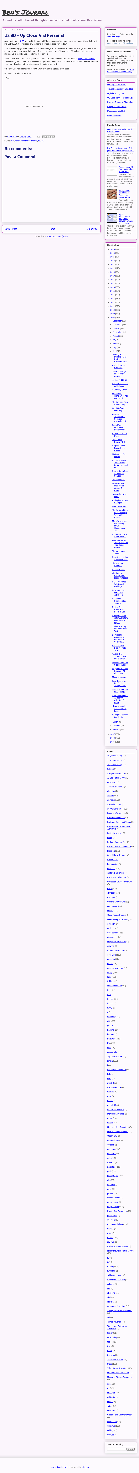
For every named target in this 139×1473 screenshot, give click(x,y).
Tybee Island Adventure (117, 1368)
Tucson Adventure (115, 1359)
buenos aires (112, 864)
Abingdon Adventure (116, 773)
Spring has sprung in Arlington (120, 716)
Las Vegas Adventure (116, 1070)
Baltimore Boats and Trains (119, 822)
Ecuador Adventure (115, 950)
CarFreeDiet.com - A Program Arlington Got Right (120, 699)
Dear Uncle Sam (119, 506)
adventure (111, 782)
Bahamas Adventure (116, 813)
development (112, 933)
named (110, 1123)
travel (109, 1350)
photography (112, 1176)
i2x (108, 1043)
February (117, 726)
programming (113, 1207)
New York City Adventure (118, 1127)
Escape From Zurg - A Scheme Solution (120, 473)
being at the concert (86, 59)
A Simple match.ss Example (120, 501)
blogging (111, 851)
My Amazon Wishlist (116, 111)
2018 (112, 279)
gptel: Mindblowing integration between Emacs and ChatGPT (126, 218)
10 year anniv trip (114, 756)
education (111, 955)
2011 (112, 306)
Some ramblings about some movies (119, 373)
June (115, 344)
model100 (111, 1105)
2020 (112, 272)
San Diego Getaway (116, 1280)
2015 (112, 291)
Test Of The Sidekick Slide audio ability (119, 656)
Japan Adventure (114, 1056)
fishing (110, 981)
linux (109, 1078)
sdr (108, 1288)
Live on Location (114, 115)
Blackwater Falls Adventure (119, 846)
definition (111, 924)
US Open (111, 1393)
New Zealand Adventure (117, 1131)
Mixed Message (119, 677)
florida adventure (114, 986)
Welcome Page (114, 36)
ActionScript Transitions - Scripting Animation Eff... (119, 417)
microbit (110, 1092)
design (110, 928)
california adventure (115, 873)
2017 (112, 283)
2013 (112, 298)
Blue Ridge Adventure (116, 855)
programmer (112, 1202)
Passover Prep (118, 569)
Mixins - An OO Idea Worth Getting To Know (118, 486)
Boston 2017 (112, 860)
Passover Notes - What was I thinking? (119, 584)
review (41, 141)
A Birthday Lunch (119, 390)
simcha (110, 1302)
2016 (112, 287)
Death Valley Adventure (117, 919)
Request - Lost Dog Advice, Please (118, 448)
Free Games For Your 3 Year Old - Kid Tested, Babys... (120, 543)
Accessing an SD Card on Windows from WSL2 (126, 169)
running (110, 1266)
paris (109, 1171)
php (109, 1180)
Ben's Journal (25, 12)
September (118, 332)
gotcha (110, 1025)
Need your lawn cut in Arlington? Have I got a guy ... (120, 619)
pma (109, 1189)
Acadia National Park (116, 778)
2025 (112, 253)
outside (110, 1158)
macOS (110, 1083)
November (117, 324)
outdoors (111, 1149)
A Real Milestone (119, 380)
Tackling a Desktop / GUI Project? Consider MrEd (119, 358)
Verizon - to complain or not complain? (120, 395)
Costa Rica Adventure (116, 915)
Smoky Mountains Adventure (119, 1310)
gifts (109, 1021)
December (117, 321)
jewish (110, 1061)
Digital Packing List (115, 93)
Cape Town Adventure (116, 877)
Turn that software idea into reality (120, 70)
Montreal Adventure (115, 1109)
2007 (112, 734)
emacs (110, 964)
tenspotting (112, 1337)
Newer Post (10, 229)
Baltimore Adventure (116, 817)
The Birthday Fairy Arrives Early (120, 403)
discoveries (112, 937)
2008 (112, 317)
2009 (112, 314)
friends (110, 999)
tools (109, 1342)
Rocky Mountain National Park (120, 1251)
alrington (111, 791)
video (109, 1406)
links (109, 1074)
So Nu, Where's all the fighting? (120, 690)
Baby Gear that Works (116, 106)
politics (110, 1193)
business (111, 868)
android (110, 795)
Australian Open (114, 804)
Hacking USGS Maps (116, 84)
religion (110, 1229)
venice (110, 1401)
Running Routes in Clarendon (120, 102)
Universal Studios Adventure (119, 1377)
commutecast (113, 906)
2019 (112, 276)
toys (109, 1346)
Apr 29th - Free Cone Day (118, 366)
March (116, 722)
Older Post (92, 229)
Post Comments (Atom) (57, 236)
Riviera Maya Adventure (117, 1246)
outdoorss (111, 1153)
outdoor (110, 1145)
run (108, 1262)
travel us (111, 1355)
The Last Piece (118, 480)
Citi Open (111, 897)
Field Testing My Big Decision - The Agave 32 (119, 683)
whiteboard (112, 1421)
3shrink (110, 769)
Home (52, 229)
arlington (111, 800)
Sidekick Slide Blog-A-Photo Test (119, 648)
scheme (110, 1284)
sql (108, 1317)
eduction (111, 959)
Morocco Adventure (115, 1114)
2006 (112, 738)
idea (109, 1047)
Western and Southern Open (119, 1415)
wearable (111, 1410)
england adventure (115, 968)
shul (109, 1297)
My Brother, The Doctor (119, 455)
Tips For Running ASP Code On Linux (119, 708)
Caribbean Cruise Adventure (119, 882)
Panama (111, 1162)
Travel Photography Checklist (120, 89)
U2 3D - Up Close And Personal (119, 535)
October (116, 328)
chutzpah (111, 893)
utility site (111, 1397)
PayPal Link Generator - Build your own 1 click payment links (120, 149)
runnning (111, 1271)
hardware (111, 1039)
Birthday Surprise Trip (116, 842)
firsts (109, 977)
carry (109, 888)
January (116, 729)
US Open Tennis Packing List (119, 98)
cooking (110, 911)
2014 (112, 295)
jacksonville (112, 1052)
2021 (112, 268)
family (109, 972)
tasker (110, 1333)
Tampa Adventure (114, 1322)
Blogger (85, 1467)
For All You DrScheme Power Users (118, 427)
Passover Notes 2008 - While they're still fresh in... (120, 463)
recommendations (29, 141)
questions (111, 1220)
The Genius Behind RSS (118, 441)
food (109, 990)
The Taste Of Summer (117, 564)
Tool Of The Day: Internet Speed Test (119, 628)
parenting (111, 1167)
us (108, 1388)
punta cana (112, 1215)
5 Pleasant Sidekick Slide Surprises (119, 601)
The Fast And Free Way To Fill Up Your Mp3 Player (120, 513)
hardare (110, 1034)
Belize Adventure (114, 833)
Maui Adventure (114, 1087)
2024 (112, 257)
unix (109, 1384)
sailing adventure (114, 1275)
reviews (110, 1242)
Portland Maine (113, 1198)
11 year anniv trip (114, 760)
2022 (112, 264)
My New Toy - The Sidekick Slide (120, 663)
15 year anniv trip (114, 765)
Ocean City (112, 1136)
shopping (111, 1293)
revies (109, 1233)
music (17, 141)
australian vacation (115, 809)
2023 (112, 261)
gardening (111, 1017)
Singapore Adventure (116, 1306)
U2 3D (21, 41)
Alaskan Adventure (115, 787)
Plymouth (111, 1184)
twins (109, 1364)
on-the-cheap (113, 1140)
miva (109, 1096)
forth (109, 994)
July (115, 340)
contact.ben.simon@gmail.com (120, 43)
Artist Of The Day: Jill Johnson (120, 385)
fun (12, 141)
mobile (110, 1101)
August (116, 336)
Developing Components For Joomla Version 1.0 (118, 638)
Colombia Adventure (116, 902)
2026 (112, 249)
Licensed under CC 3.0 (60, 1467)
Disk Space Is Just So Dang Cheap (120, 558)
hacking (110, 1030)
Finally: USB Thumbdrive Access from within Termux (125, 194)
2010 (112, 310)
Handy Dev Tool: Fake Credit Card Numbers (119, 130)
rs (108, 1258)
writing (110, 1430)
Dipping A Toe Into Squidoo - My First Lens (120, 671)
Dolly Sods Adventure (116, 941)
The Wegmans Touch (118, 552)
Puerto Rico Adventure (117, 1211)
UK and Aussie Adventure (118, 1373)
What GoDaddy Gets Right (119, 409)
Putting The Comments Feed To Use (118, 609)
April (115, 351)
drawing (110, 946)
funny (109, 1008)
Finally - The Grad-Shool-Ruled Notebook (120, 575)
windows (111, 1426)
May (115, 347)
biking (109, 837)
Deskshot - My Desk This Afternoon (118, 592)
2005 (112, 742)
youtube (110, 1435)
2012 (112, 302)
